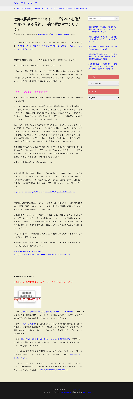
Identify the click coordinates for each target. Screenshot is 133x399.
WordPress (86, 392)
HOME (17, 8)
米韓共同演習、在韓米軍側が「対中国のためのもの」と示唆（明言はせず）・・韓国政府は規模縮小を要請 (102, 56)
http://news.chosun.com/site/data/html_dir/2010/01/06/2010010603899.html (44, 192)
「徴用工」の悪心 (28, 324)
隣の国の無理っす (27, 8)
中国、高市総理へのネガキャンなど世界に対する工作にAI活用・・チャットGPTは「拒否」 (102, 39)
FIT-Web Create (66, 392)
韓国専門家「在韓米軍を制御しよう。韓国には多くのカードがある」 (102, 48)
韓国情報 (66, 34)
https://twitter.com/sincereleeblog (54, 370)
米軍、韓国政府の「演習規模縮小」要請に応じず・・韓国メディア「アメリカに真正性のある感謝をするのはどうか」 (102, 66)
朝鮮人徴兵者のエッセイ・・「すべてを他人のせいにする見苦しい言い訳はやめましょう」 (61, 8)
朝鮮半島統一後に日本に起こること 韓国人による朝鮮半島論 (45, 339)
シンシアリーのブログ (25, 3)
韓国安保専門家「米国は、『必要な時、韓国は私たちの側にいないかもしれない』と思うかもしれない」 (102, 29)
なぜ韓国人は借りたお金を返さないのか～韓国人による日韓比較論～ (48, 311)
